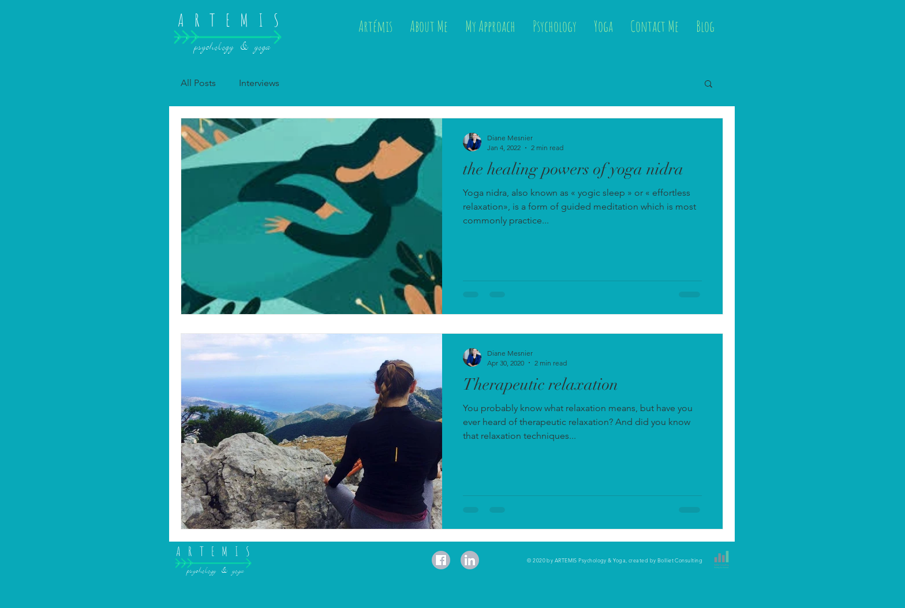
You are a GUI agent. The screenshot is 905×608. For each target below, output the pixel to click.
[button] (708, 85)
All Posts (198, 82)
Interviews (259, 82)
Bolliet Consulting (679, 560)
